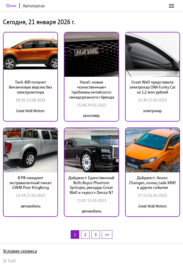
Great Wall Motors (30, 111)
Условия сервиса (20, 251)
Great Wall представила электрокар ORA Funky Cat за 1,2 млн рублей (152, 87)
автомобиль (31, 206)
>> (107, 234)
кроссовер (91, 115)
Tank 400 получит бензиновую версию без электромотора (30, 87)
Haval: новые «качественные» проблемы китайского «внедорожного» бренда (91, 89)
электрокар (152, 111)
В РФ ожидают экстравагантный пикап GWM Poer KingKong (30, 182)
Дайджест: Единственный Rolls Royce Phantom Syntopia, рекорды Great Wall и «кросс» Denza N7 (91, 185)
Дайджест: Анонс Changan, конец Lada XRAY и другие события (152, 182)
